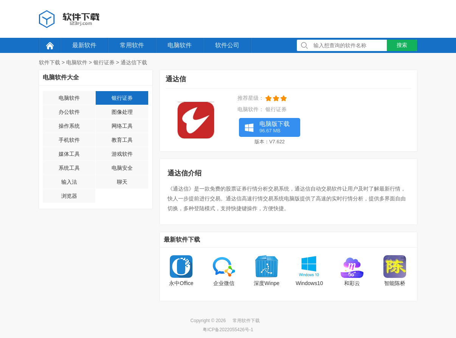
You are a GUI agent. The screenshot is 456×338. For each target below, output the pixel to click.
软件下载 (49, 62)
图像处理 (122, 112)
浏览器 (69, 196)
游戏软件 (122, 154)
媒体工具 (69, 154)
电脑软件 (180, 45)
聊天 (122, 182)
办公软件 (69, 112)
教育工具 (122, 140)
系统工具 (69, 168)
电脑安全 (122, 168)
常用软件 (132, 45)
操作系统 (69, 126)
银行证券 (104, 62)
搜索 (402, 45)
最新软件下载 (182, 239)
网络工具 (122, 126)
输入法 (69, 182)
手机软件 (69, 140)
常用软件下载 (246, 320)
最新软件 (84, 45)
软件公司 (227, 45)
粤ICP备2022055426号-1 (228, 329)
